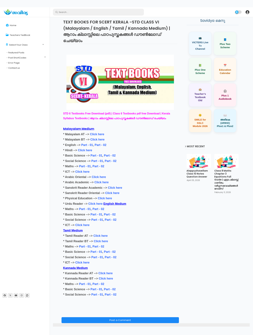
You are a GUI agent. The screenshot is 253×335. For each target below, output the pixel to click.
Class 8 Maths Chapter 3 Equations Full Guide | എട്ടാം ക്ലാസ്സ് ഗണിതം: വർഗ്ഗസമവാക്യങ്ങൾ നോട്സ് (226, 179)
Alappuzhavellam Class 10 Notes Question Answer (197, 173)
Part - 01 (87, 145)
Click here (97, 134)
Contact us (14, 68)
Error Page (14, 62)
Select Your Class (17, 44)
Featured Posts (16, 52)
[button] (247, 12)
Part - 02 (100, 145)
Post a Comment (120, 320)
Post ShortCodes (17, 57)
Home (11, 25)
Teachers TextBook (18, 35)
